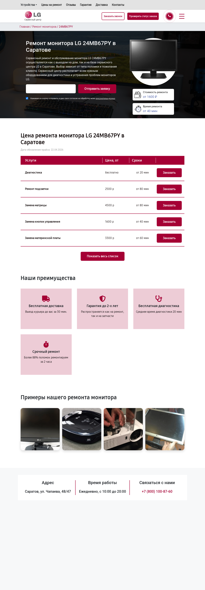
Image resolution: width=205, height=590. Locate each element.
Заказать (169, 173)
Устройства (28, 5)
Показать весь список (102, 256)
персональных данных (105, 98)
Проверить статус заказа (143, 16)
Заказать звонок (113, 16)
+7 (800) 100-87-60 (157, 491)
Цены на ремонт (51, 5)
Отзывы (71, 5)
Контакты (118, 5)
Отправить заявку (97, 89)
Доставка (102, 5)
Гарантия (85, 5)
